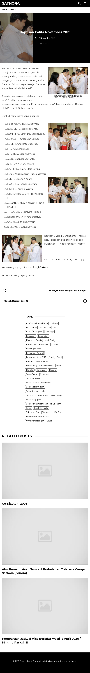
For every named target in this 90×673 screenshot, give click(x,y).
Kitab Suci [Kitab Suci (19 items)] (49, 340)
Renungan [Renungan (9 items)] (41, 370)
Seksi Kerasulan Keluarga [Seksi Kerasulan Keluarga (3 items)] (37, 391)
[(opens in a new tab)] (45, 471)
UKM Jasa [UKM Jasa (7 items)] (57, 412)
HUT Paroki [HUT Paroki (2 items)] (31, 327)
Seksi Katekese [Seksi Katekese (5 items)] (33, 378)
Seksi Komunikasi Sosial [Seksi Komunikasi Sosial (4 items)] (37, 395)
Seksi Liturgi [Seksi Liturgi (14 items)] (56, 395)
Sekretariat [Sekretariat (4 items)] (45, 374)
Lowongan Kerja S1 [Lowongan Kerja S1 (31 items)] (35, 353)
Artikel (46, 43)
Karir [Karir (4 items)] (28, 332)
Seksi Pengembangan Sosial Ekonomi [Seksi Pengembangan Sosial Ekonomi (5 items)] (43, 404)
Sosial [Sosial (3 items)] (28, 408)
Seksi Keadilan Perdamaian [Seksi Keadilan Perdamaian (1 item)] (38, 382)
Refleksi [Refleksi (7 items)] (30, 370)
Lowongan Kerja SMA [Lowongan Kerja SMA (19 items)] (36, 357)
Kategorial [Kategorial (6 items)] (38, 332)
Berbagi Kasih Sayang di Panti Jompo (47, 290)
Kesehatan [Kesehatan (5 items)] (43, 336)
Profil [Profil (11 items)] (58, 365)
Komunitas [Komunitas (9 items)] (31, 344)
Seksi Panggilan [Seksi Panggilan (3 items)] (33, 399)
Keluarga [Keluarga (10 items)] (49, 332)
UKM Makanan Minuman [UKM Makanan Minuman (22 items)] (37, 416)
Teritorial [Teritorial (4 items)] (46, 412)
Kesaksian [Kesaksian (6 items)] (30, 336)
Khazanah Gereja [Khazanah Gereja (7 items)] (34, 340)
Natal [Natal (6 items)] (51, 357)
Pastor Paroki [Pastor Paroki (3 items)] (42, 361)
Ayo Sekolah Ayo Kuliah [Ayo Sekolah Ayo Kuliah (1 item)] (37, 323)
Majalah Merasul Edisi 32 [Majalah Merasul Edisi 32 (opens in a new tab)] (42, 301)
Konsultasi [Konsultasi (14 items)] (44, 344)
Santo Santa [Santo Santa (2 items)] (31, 374)
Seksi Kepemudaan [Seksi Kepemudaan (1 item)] (35, 387)
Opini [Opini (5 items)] (59, 357)
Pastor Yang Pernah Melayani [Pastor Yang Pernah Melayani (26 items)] (39, 365)
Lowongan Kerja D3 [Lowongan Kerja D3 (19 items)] (35, 349)
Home (4, 10)
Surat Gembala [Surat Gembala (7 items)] (41, 408)
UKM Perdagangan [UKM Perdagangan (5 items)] (35, 421)
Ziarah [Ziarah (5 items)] (49, 421)
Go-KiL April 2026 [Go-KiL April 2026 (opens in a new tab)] (14, 503)
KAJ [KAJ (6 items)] (55, 327)
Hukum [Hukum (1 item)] (54, 323)
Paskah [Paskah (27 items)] (29, 361)
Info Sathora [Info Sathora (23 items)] (45, 327)
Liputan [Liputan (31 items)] (54, 344)
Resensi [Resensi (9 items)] (52, 370)
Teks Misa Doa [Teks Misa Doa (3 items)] (32, 412)
